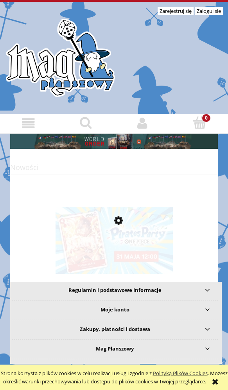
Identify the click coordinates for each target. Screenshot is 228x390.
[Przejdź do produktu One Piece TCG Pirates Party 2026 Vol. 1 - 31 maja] (114, 257)
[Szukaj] (86, 122)
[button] (28, 123)
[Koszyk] (199, 122)
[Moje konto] (143, 123)
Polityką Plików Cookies (180, 373)
